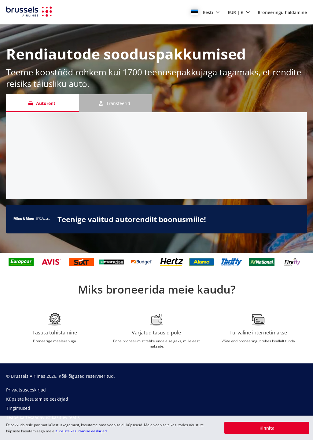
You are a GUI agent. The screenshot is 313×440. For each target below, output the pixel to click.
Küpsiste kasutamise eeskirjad (81, 431)
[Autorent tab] (42, 103)
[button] (205, 12)
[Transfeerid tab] (115, 103)
